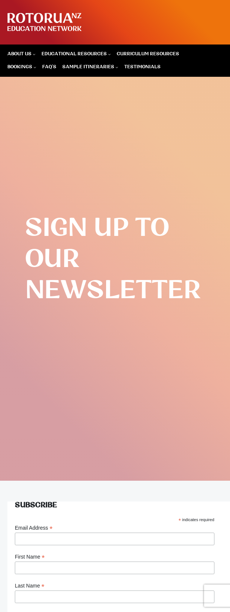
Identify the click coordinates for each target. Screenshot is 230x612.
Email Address (34, 528)
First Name (30, 556)
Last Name (30, 585)
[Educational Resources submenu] (109, 54)
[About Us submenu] (34, 54)
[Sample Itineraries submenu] (116, 67)
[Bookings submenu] (34, 67)
